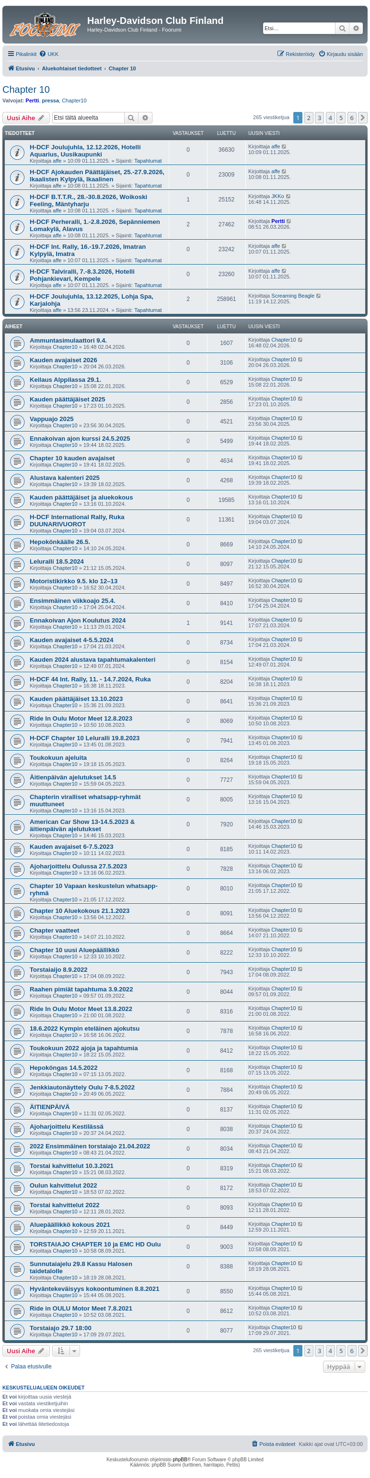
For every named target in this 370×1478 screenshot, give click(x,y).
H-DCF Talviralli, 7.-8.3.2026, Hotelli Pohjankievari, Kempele (82, 275)
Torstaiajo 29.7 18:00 (61, 1328)
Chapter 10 (26, 89)
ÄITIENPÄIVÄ (50, 1107)
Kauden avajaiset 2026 (63, 360)
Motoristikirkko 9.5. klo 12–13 (73, 581)
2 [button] (309, 117)
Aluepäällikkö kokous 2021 (70, 1224)
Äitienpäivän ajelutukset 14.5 (73, 777)
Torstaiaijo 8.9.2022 (59, 969)
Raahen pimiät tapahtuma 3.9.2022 (81, 989)
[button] (363, 117)
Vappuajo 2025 (52, 418)
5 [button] (341, 117)
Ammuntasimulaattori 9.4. (68, 340)
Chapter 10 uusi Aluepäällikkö (74, 950)
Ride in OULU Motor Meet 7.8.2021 (81, 1308)
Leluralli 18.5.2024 (57, 561)
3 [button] (319, 117)
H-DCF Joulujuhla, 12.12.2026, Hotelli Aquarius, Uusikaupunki (85, 151)
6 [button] (352, 117)
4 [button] (330, 117)
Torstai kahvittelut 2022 (65, 1205)
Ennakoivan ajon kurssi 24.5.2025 (80, 438)
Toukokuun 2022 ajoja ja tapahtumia (84, 1048)
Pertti (32, 100)
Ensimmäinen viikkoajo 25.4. (73, 600)
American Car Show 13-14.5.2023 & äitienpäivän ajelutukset (82, 825)
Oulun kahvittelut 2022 (63, 1185)
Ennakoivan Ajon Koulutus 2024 (78, 620)
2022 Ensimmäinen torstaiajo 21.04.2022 (90, 1146)
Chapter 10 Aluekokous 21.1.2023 (79, 910)
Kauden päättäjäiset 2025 (67, 399)
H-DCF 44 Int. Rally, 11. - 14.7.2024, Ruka (90, 679)
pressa (50, 100)
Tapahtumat (148, 161)
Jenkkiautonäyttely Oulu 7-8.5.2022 (82, 1087)
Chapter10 (74, 100)
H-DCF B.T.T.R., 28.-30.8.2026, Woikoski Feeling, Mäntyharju (88, 200)
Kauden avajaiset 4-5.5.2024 (71, 640)
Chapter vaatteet (54, 930)
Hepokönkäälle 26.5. (60, 541)
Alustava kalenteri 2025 (65, 477)
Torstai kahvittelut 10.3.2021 (72, 1165)
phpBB (180, 1459)
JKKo (277, 196)
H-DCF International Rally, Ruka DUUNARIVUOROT (77, 520)
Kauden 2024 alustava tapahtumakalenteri (92, 659)
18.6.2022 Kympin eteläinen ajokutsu (84, 1028)
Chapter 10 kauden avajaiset (72, 458)
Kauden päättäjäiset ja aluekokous (81, 497)
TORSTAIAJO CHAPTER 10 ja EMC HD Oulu (95, 1244)
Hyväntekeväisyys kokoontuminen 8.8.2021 (94, 1288)
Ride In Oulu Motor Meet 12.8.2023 (81, 718)
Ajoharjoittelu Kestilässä (67, 1126)
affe (57, 161)
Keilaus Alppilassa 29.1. (65, 379)
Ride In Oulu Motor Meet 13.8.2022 (81, 1008)
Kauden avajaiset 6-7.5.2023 (71, 846)
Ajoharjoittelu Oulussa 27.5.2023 (78, 866)
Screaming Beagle (292, 296)
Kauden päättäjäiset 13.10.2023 (76, 698)
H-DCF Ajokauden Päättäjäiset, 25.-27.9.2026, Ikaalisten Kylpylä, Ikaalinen (97, 175)
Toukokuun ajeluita (58, 757)
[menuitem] (48, 54)
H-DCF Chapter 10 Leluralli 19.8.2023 (84, 738)
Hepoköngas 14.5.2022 (63, 1067)
